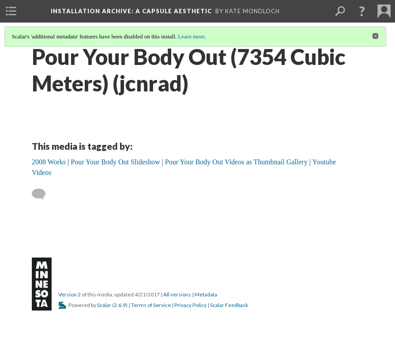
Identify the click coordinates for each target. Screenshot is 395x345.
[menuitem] (11, 11)
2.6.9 (120, 305)
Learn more (191, 36)
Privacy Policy (190, 305)
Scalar (104, 305)
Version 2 (69, 294)
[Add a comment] (42, 194)
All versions (177, 294)
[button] (362, 11)
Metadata (206, 294)
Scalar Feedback (229, 305)
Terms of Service (151, 305)
